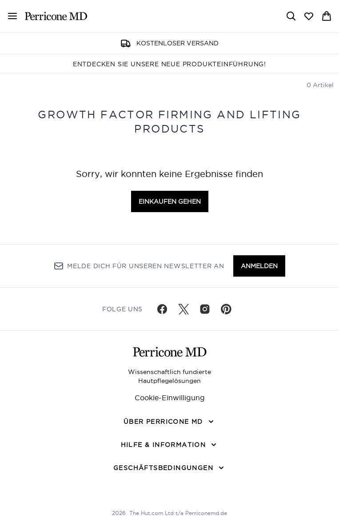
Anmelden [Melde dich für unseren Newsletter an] (259, 266)
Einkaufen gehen (170, 201)
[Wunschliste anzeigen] (308, 16)
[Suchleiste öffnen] (291, 16)
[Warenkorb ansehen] (326, 16)
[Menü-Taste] (12, 16)
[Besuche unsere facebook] (162, 309)
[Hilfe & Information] (170, 444)
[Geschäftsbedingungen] (169, 467)
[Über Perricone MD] (169, 421)
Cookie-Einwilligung (170, 398)
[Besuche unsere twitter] (183, 309)
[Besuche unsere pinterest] (226, 309)
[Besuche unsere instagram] (204, 309)
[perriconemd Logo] (56, 16)
